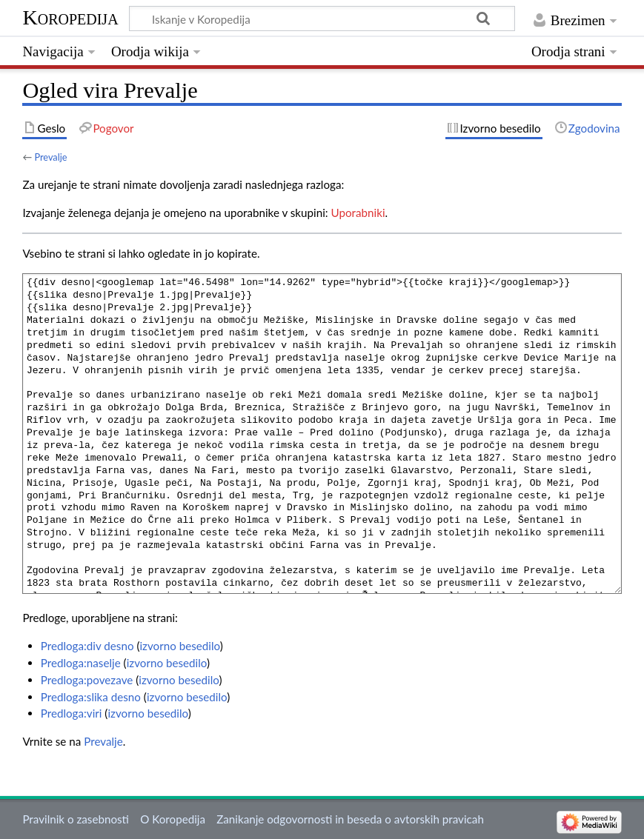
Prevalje (50, 157)
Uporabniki (358, 212)
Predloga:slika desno (91, 696)
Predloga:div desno (87, 645)
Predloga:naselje (81, 662)
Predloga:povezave (87, 679)
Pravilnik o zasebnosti (75, 819)
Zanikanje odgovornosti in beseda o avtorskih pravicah (350, 819)
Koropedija (70, 17)
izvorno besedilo (179, 645)
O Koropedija (172, 819)
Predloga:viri (71, 713)
